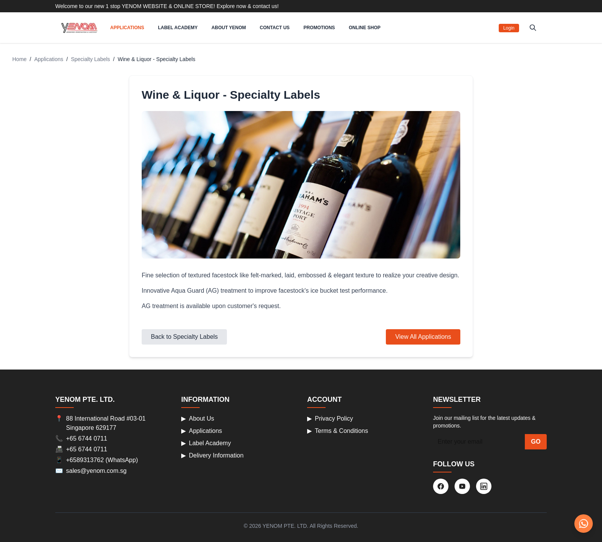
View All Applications (423, 336)
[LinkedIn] (483, 486)
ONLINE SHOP (364, 27)
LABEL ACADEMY (177, 27)
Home (19, 59)
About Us (197, 418)
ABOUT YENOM (229, 27)
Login (508, 28)
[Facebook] (440, 486)
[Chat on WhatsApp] (583, 523)
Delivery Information (212, 455)
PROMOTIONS (319, 27)
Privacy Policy (330, 418)
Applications (48, 59)
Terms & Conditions (337, 431)
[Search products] (533, 27)
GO (536, 441)
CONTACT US (275, 27)
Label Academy (206, 443)
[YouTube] (462, 486)
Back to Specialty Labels (184, 336)
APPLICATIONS (127, 27)
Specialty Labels (90, 59)
